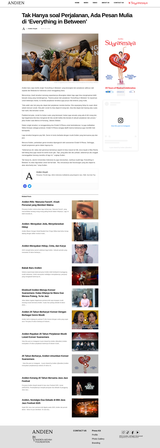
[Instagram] (25, 186)
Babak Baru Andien (32, 268)
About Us (105, 3)
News (86, 3)
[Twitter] (29, 186)
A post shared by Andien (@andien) (120, 147)
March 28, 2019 (45, 28)
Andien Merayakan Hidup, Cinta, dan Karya (44, 246)
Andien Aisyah (32, 28)
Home (77, 3)
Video (95, 3)
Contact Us (119, 3)
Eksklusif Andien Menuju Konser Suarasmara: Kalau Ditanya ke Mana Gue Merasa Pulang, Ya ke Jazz (43, 293)
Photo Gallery (98, 439)
